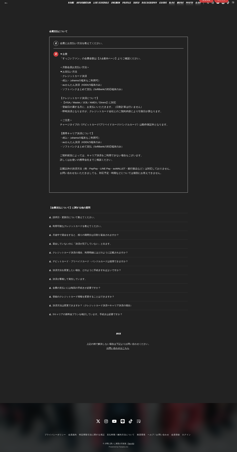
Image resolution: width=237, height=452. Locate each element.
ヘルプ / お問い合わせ (158, 435)
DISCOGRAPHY (143, 9)
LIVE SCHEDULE (95, 9)
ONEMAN (109, 9)
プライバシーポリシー (55, 435)
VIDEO (130, 9)
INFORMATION (77, 9)
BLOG (165, 9)
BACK (118, 370)
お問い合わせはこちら (117, 384)
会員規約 (72, 435)
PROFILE (120, 9)
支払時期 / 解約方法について (121, 435)
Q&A (191, 9)
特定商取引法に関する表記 (91, 435)
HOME (65, 9)
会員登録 (206, 15)
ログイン (221, 15)
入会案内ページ (107, 58)
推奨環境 (141, 435)
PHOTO (183, 9)
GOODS (156, 9)
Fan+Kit (131, 443)
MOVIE (174, 9)
